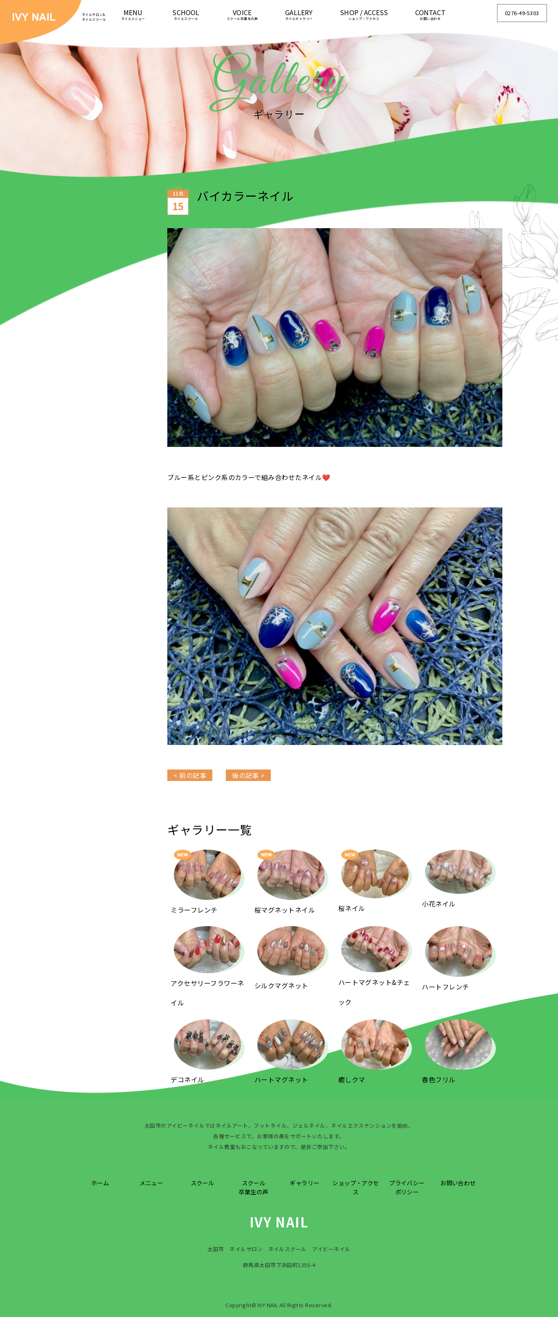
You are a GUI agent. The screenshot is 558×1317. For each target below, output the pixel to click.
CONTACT (430, 14)
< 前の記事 (189, 775)
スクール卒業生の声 (253, 1187)
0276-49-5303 (522, 13)
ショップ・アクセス (355, 1187)
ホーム (100, 1182)
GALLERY (299, 14)
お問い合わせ (458, 1182)
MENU (133, 14)
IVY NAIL (279, 1221)
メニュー (151, 1182)
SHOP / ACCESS (364, 14)
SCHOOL (185, 14)
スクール (202, 1182)
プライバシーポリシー (407, 1187)
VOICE (242, 14)
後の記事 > (248, 775)
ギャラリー (304, 1182)
